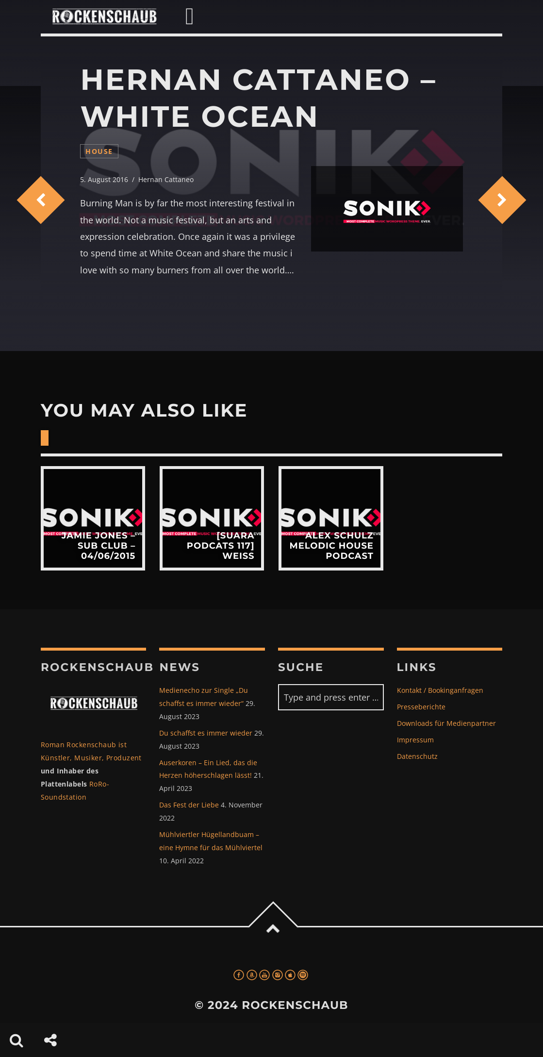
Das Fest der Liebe (189, 804)
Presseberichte (421, 706)
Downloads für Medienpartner (446, 723)
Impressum (415, 739)
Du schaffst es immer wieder (205, 733)
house (99, 151)
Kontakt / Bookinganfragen (440, 690)
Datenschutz (417, 756)
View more (93, 518)
